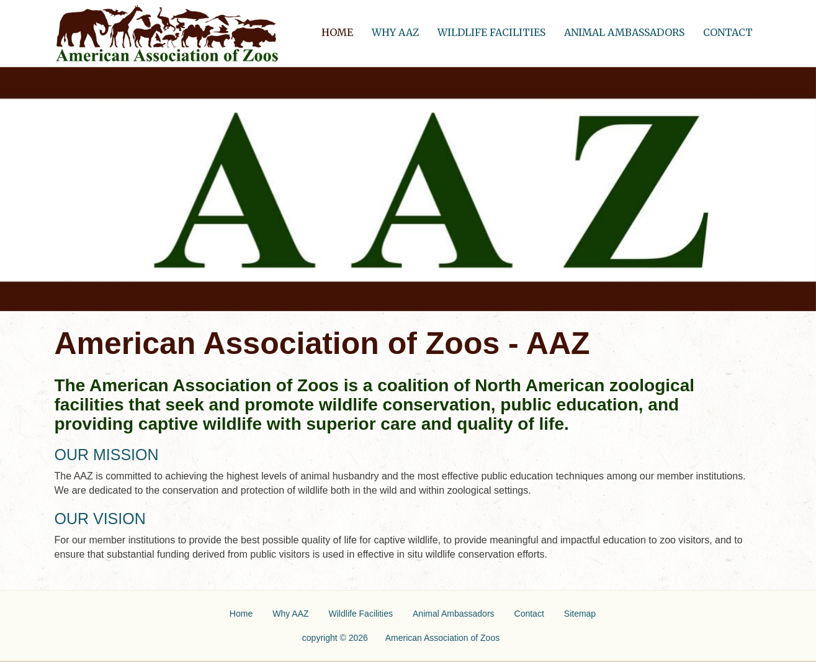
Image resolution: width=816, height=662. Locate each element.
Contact (728, 32)
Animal (454, 614)
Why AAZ (395, 32)
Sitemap (580, 614)
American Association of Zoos (442, 638)
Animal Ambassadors (624, 32)
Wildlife (361, 614)
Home (341, 29)
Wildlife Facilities (491, 32)
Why (290, 614)
